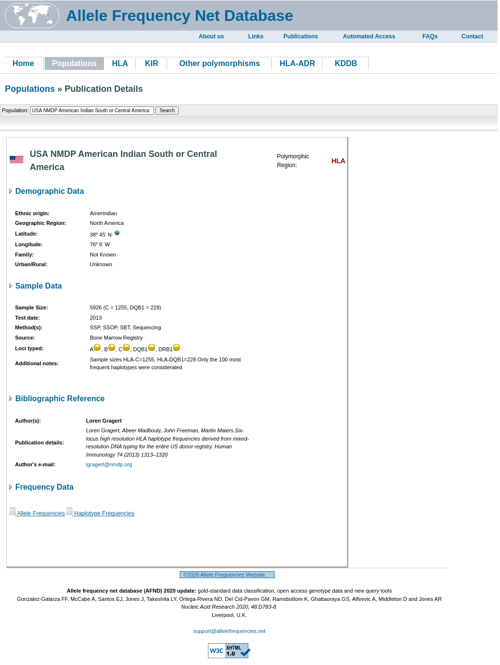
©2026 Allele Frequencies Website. (227, 575)
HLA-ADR (297, 63)
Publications (300, 36)
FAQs (429, 36)
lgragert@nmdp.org (109, 464)
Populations (30, 89)
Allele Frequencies (37, 513)
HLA (120, 63)
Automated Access (369, 36)
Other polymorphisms (219, 63)
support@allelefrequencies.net (229, 631)
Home (23, 63)
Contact (472, 36)
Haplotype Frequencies (100, 513)
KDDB (346, 63)
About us (211, 36)
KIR (151, 63)
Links (255, 36)
